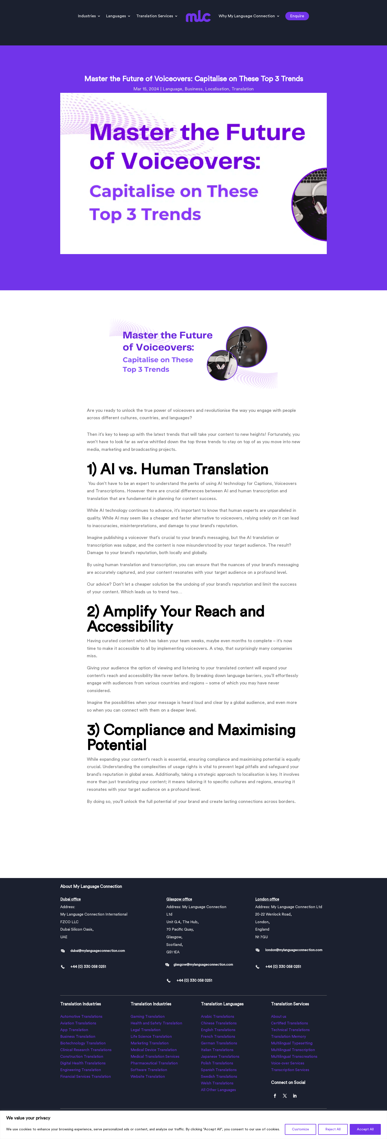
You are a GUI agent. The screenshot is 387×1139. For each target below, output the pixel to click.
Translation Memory (288, 1037)
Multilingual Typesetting (291, 1043)
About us (278, 1017)
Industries (87, 16)
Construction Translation (81, 1057)
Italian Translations (217, 1050)
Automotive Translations (81, 1017)
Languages (116, 16)
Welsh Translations (217, 1083)
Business (194, 89)
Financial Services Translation (85, 1077)
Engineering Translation (80, 1070)
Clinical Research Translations (86, 1050)
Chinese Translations (219, 1023)
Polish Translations (217, 1063)
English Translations (218, 1030)
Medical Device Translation (154, 1050)
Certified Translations (289, 1023)
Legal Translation (145, 1030)
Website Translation (148, 1077)
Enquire (297, 16)
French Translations (218, 1037)
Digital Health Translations (83, 1063)
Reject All (333, 1129)
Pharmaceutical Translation (154, 1063)
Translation (243, 89)
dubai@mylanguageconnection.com (97, 951)
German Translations (219, 1043)
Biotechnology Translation (83, 1043)
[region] (193, 1125)
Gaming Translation (148, 1017)
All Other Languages (218, 1090)
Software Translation (149, 1070)
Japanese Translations (220, 1057)
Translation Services (154, 16)
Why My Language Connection (247, 16)
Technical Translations (290, 1030)
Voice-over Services (287, 1063)
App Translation (74, 1030)
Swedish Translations (219, 1077)
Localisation (217, 89)
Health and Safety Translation (156, 1023)
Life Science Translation (151, 1037)
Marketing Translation (150, 1043)
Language (172, 89)
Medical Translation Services (155, 1057)
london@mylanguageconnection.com (293, 950)
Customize (300, 1129)
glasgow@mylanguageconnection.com (203, 964)
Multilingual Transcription (293, 1050)
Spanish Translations (219, 1070)
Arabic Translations (217, 1017)
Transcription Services (290, 1070)
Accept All (365, 1129)
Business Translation (77, 1037)
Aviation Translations (78, 1023)
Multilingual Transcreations (294, 1057)
